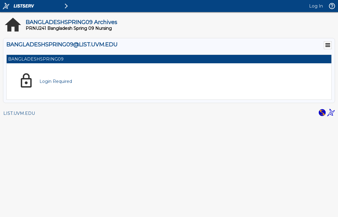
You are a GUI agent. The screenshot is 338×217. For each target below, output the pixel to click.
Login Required (55, 81)
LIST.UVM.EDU (19, 113)
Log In (316, 6)
